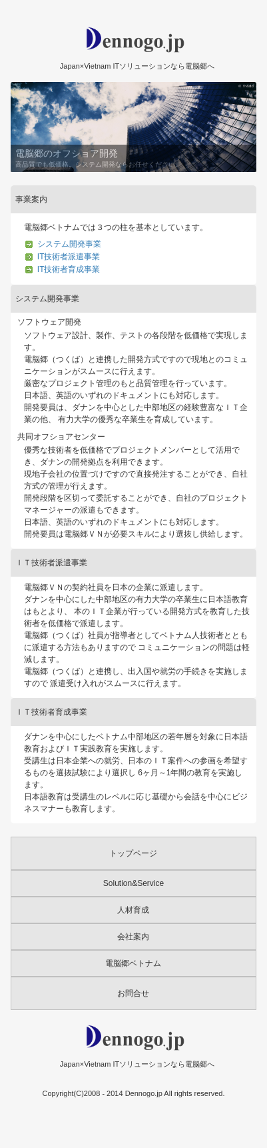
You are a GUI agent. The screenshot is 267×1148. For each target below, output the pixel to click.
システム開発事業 (69, 244)
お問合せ (133, 993)
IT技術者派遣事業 (69, 256)
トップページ (133, 853)
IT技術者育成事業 (69, 269)
